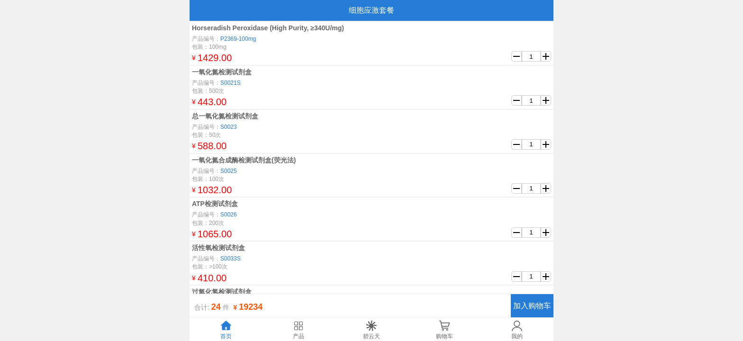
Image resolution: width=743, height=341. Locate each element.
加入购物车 (532, 306)
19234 (251, 307)
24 (216, 307)
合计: (201, 307)
